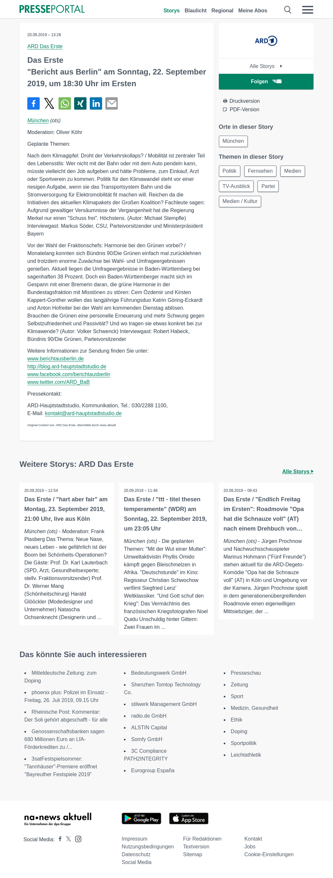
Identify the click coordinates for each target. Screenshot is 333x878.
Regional (222, 10)
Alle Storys (266, 66)
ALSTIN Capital (149, 727)
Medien (294, 171)
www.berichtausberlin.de (55, 358)
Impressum (134, 839)
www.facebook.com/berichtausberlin (68, 374)
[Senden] (111, 103)
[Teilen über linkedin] (96, 103)
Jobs (250, 846)
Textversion (196, 846)
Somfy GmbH (146, 739)
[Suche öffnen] (288, 9)
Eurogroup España (152, 770)
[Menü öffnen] (307, 9)
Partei (269, 187)
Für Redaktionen (202, 839)
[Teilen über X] (49, 103)
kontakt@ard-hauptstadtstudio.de (83, 413)
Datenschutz (136, 854)
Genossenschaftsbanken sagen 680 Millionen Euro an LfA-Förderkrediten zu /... (64, 739)
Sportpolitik (244, 743)
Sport (237, 696)
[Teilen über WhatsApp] (65, 103)
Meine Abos (252, 10)
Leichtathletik (246, 755)
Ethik (237, 720)
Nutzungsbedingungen (148, 846)
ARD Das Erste (44, 46)
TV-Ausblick (236, 187)
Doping (239, 731)
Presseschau (246, 673)
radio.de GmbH (148, 716)
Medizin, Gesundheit (254, 708)
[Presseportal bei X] (66, 839)
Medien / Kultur (240, 203)
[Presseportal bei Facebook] (58, 839)
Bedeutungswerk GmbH (158, 673)
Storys (172, 10)
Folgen (266, 81)
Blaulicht (196, 10)
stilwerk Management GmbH (164, 704)
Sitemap (192, 854)
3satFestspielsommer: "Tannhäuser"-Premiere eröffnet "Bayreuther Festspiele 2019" (60, 766)
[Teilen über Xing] (80, 103)
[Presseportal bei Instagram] (76, 838)
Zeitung (239, 684)
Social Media (137, 862)
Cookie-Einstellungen (269, 854)
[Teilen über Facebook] (33, 103)
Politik (230, 171)
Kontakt (253, 839)
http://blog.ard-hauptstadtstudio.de (66, 366)
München (38, 120)
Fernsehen (261, 171)
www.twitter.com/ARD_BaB (58, 382)
